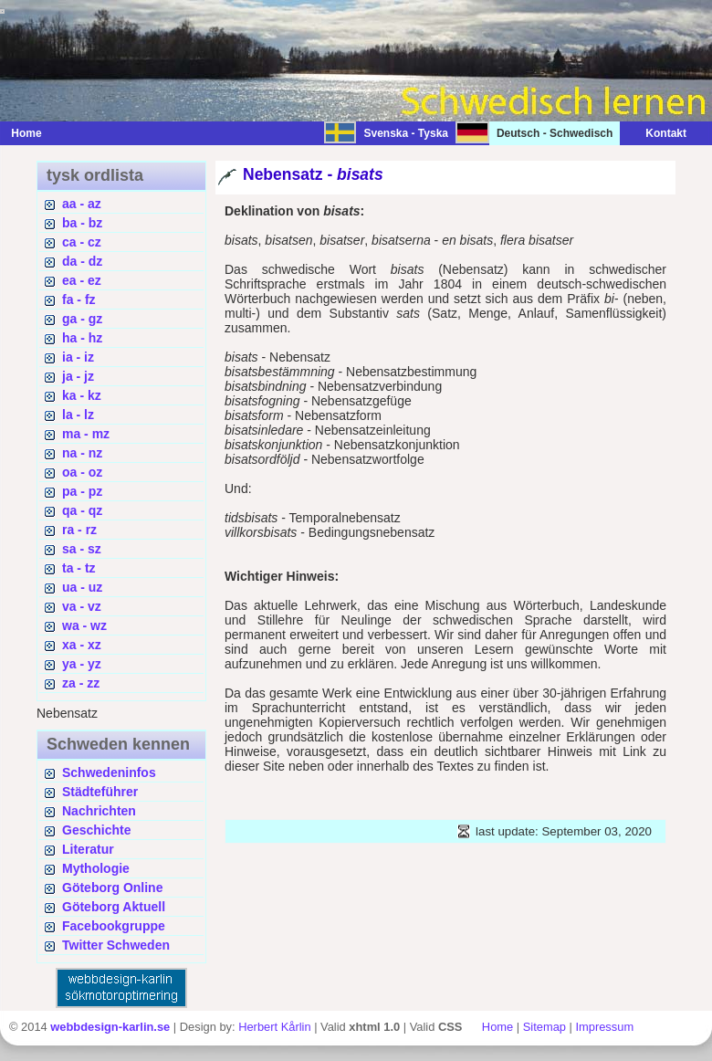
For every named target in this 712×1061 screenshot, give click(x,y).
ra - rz (79, 529)
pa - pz (82, 491)
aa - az (81, 203)
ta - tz (79, 568)
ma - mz (86, 433)
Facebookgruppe (113, 926)
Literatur (88, 849)
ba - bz (82, 222)
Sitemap (544, 1027)
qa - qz (82, 510)
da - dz (82, 261)
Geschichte (96, 830)
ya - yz (81, 664)
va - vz (81, 606)
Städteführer (100, 791)
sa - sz (81, 548)
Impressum (604, 1027)
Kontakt (656, 133)
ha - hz (82, 338)
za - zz (80, 683)
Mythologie (96, 868)
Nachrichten (99, 811)
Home (26, 133)
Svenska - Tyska (405, 133)
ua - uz (82, 587)
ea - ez (81, 280)
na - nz (82, 453)
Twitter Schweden (116, 945)
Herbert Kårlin (274, 1027)
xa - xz (81, 644)
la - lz (78, 414)
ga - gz (82, 318)
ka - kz (81, 395)
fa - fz (79, 299)
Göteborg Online (112, 887)
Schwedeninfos (109, 772)
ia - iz (78, 357)
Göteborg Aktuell (113, 906)
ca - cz (81, 242)
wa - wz (84, 625)
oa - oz (82, 472)
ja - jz (78, 376)
